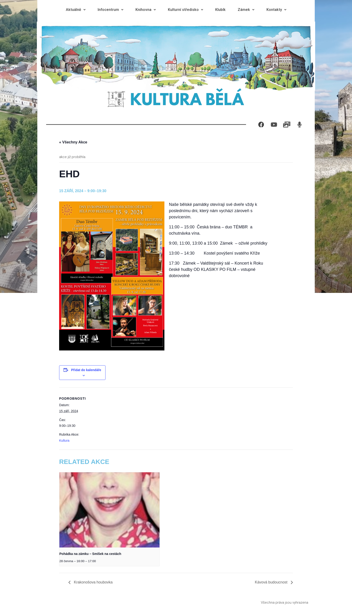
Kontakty (276, 9)
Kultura (64, 440)
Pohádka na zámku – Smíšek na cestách (90, 554)
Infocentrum (110, 9)
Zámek (246, 9)
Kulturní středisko (185, 9)
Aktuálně (76, 9)
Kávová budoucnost (271, 582)
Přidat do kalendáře (86, 370)
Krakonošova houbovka (93, 582)
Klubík (220, 9)
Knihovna (145, 9)
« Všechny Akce (73, 142)
